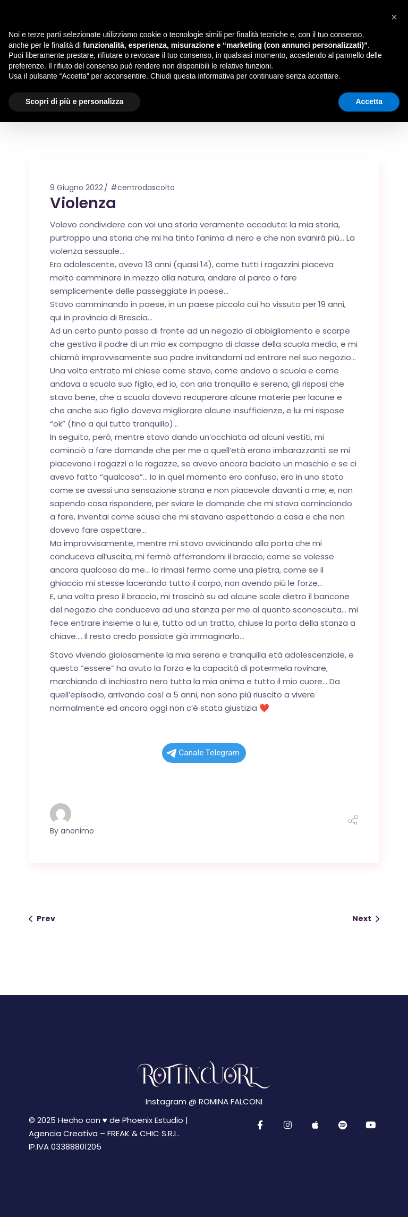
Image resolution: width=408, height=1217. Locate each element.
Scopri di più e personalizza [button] (74, 101)
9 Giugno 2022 (76, 187)
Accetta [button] (368, 101)
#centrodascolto (142, 187)
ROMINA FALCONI (230, 1101)
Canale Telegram (203, 753)
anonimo (77, 830)
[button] (394, 16)
